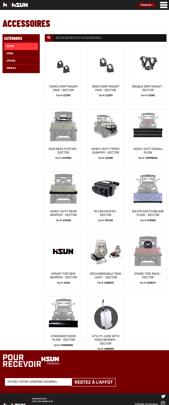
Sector (10, 46)
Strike (10, 53)
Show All (11, 68)
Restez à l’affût (96, 369)
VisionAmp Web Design (151, 394)
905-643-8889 (51, 393)
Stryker (11, 60)
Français (146, 5)
